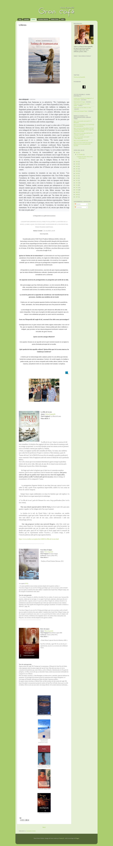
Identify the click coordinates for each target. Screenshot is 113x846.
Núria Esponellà (50, 414)
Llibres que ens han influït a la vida (82, 107)
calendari (26, 19)
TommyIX (61, 838)
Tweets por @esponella (79, 77)
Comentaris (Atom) (30, 831)
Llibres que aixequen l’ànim (80, 111)
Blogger (77, 838)
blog (20, 19)
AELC (62, 19)
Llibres (33, 19)
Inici (44, 827)
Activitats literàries (43, 19)
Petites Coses (55, 19)
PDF (26, 583)
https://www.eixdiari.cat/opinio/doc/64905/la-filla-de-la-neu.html (39, 539)
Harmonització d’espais (79, 102)
